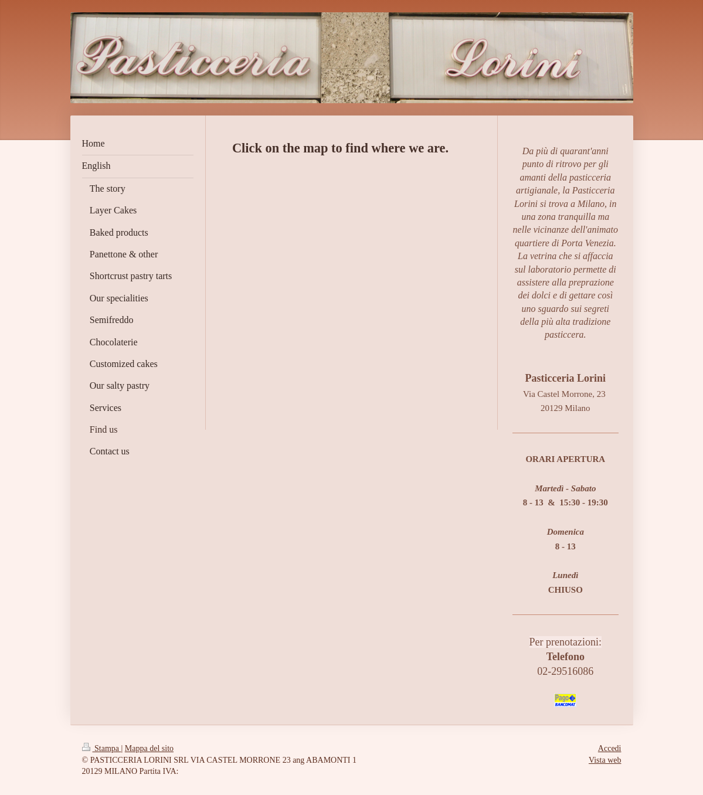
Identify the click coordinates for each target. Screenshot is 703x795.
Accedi (610, 748)
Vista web (605, 760)
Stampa (101, 748)
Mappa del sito (149, 748)
